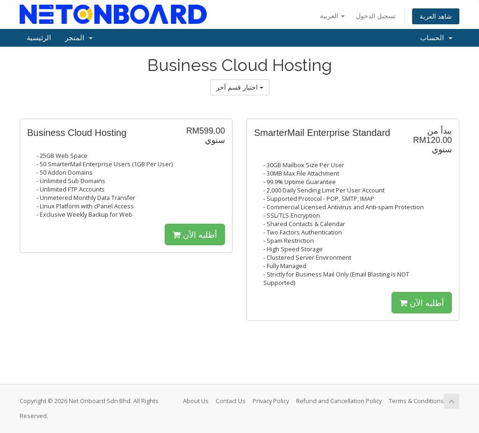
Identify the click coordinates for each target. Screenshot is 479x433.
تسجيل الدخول (376, 15)
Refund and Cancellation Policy (339, 401)
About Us (196, 401)
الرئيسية (39, 38)
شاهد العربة (436, 16)
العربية (332, 15)
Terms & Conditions (416, 401)
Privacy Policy (271, 401)
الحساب (436, 38)
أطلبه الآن (195, 234)
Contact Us (231, 401)
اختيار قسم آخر (239, 87)
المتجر (79, 38)
